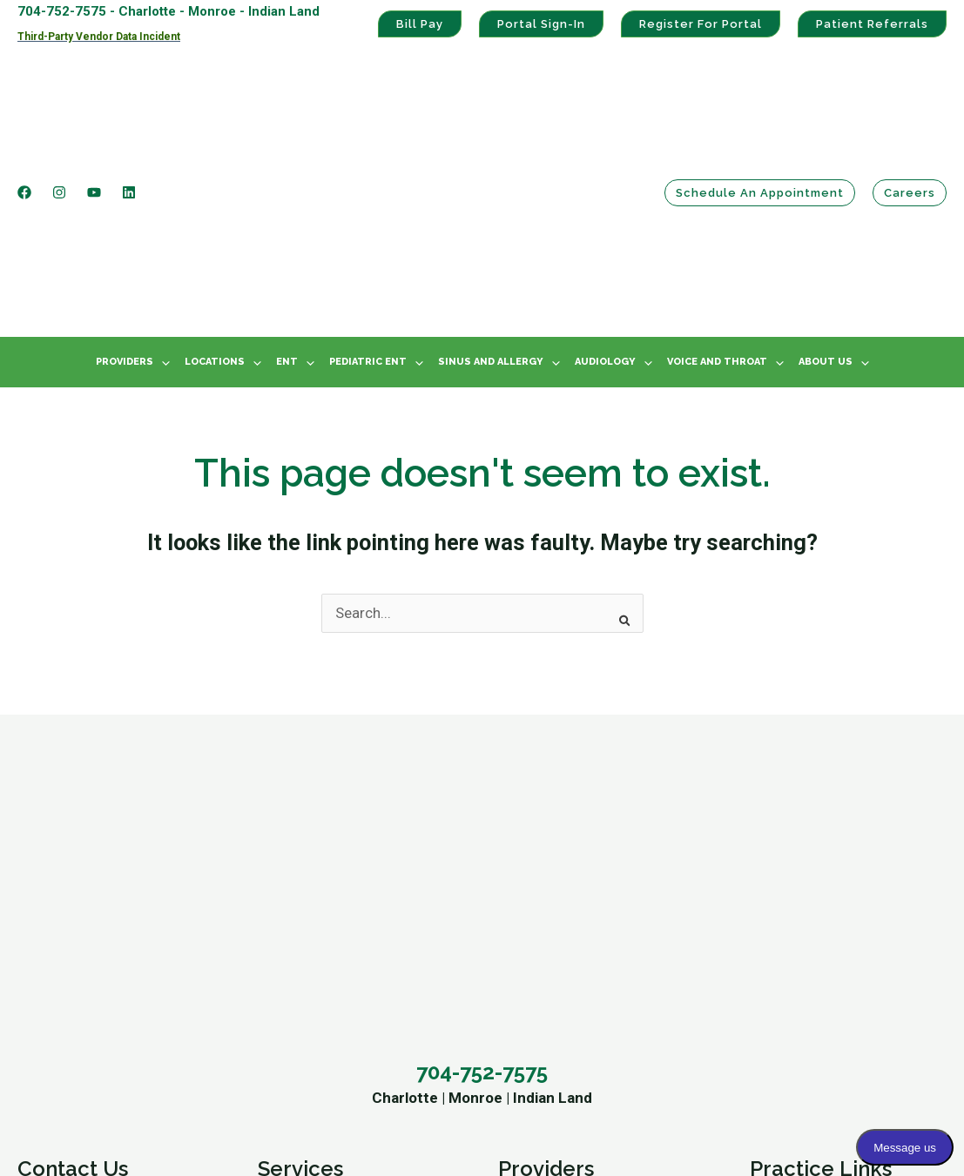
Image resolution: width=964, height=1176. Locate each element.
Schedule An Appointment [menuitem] (101, 928)
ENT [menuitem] (287, 191)
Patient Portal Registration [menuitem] (836, 874)
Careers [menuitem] (43, 983)
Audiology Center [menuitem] (314, 874)
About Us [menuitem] (826, 191)
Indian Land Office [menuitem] (76, 901)
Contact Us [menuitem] (72, 796)
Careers (909, 107)
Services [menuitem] (300, 796)
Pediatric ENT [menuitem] (368, 191)
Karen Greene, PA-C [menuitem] (561, 928)
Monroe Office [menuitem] (63, 874)
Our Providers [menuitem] (302, 983)
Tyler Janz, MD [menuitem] (545, 901)
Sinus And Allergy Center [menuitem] (338, 846)
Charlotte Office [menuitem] (68, 846)
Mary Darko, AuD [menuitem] (551, 983)
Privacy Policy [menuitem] (794, 956)
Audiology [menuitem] (605, 191)
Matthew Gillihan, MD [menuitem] (566, 874)
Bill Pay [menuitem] (773, 901)
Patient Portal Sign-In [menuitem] (819, 846)
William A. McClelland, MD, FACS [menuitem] (602, 846)
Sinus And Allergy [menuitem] (490, 191)
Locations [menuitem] (215, 191)
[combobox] (482, 443)
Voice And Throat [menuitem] (717, 191)
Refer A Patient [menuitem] (66, 956)
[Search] (619, 444)
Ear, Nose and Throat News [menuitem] (345, 1011)
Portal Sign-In (541, 23)
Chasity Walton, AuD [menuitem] (564, 1011)
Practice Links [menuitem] (821, 796)
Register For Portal (700, 23)
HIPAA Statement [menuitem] (806, 928)
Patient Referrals (872, 23)
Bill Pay (419, 23)
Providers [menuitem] (124, 191)
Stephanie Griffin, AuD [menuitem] (568, 956)
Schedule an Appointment (760, 107)
